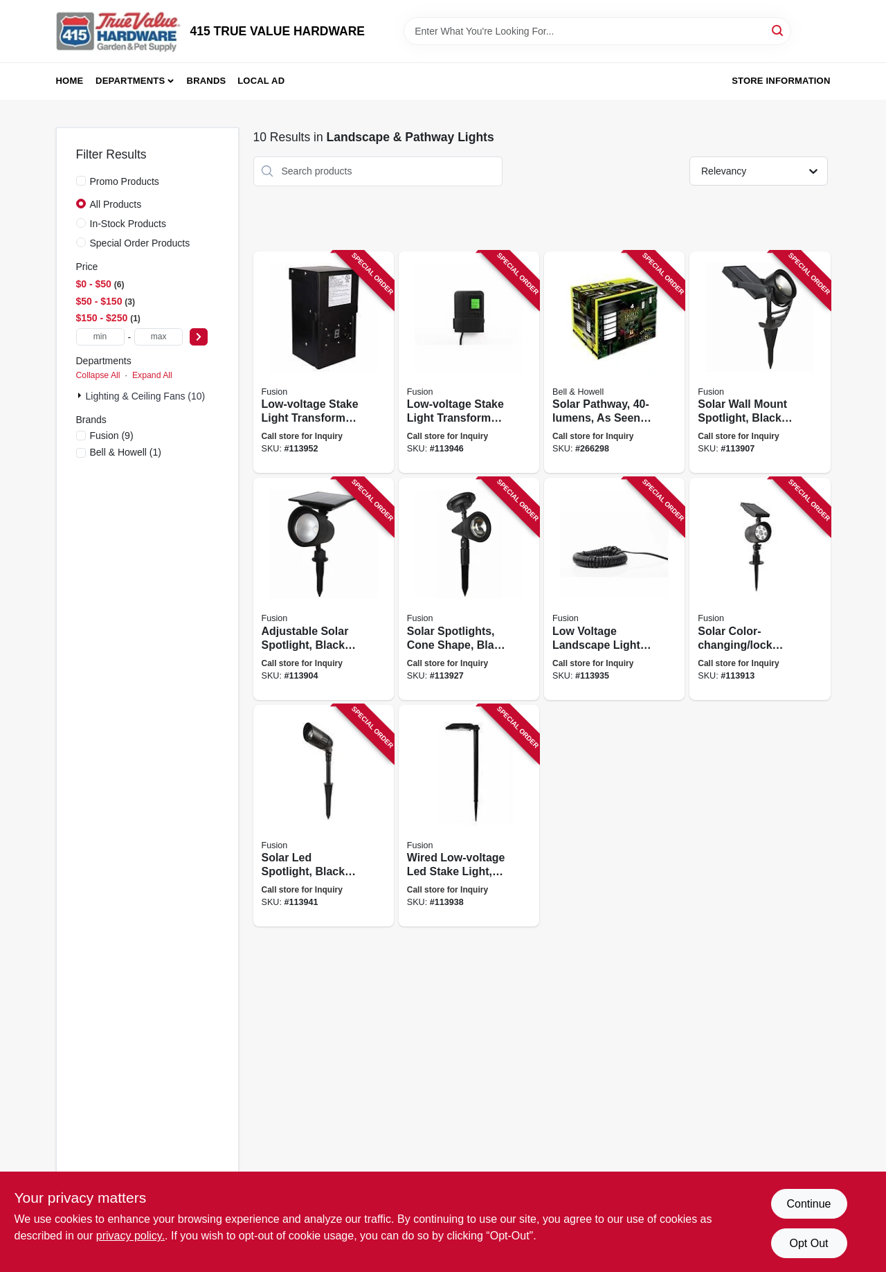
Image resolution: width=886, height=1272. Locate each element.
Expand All (152, 375)
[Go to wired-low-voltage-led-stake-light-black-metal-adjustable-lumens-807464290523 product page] (469, 816)
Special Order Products (140, 243)
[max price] (158, 337)
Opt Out (808, 1243)
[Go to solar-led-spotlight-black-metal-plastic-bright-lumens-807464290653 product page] (323, 816)
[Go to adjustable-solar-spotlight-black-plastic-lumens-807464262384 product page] (323, 589)
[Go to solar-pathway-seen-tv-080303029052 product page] (614, 362)
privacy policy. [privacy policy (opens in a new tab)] (130, 1236)
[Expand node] (81, 395)
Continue (808, 1204)
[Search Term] (597, 31)
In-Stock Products (128, 223)
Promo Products (124, 181)
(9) (112, 435)
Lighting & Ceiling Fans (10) (146, 396)
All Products (116, 204)
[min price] (100, 337)
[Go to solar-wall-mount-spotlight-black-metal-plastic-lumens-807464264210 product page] (759, 362)
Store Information (781, 80)
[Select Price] (199, 337)
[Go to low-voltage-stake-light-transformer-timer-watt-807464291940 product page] (323, 362)
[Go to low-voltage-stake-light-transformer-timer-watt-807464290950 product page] (469, 362)
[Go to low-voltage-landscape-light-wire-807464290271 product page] (614, 589)
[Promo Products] (81, 181)
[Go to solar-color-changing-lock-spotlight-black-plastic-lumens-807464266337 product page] (759, 589)
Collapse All (98, 375)
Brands (206, 80)
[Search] (778, 30)
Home (70, 80)
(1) (126, 452)
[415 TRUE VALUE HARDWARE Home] (118, 31)
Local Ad (260, 80)
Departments (130, 80)
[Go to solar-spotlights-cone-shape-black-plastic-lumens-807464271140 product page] (469, 589)
